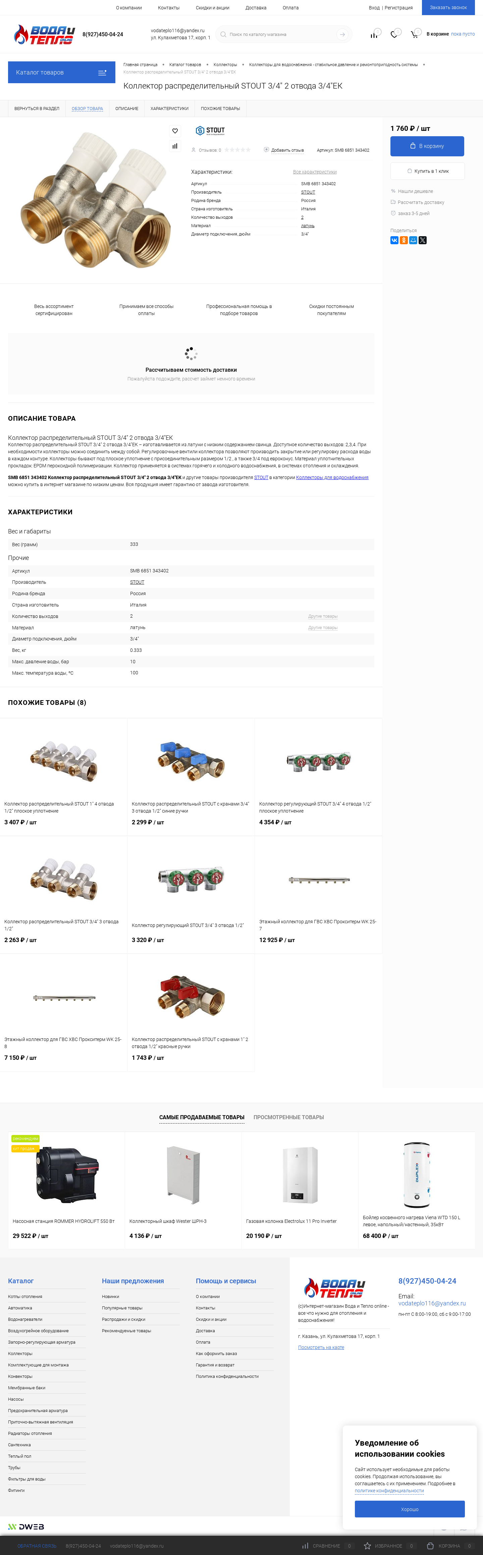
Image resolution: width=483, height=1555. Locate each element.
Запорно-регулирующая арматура (41, 1342)
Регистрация (399, 7)
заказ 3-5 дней (410, 213)
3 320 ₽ (191, 944)
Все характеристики (315, 171)
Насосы (16, 1399)
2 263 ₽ (63, 944)
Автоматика (20, 1307)
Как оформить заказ (216, 1353)
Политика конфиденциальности (227, 1376)
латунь (308, 225)
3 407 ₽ (63, 826)
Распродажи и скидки (123, 1319)
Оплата (291, 7)
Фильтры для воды (27, 1479)
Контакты (169, 7)
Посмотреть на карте (321, 1347)
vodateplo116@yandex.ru (432, 1303)
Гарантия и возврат (215, 1364)
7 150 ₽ (63, 1062)
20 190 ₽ (264, 1235)
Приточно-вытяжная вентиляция (40, 1421)
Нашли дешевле (411, 191)
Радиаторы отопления (30, 1433)
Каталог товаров (61, 72)
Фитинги (16, 1490)
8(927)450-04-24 (83, 1546)
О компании (129, 7)
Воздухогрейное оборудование (38, 1330)
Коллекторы (20, 1353)
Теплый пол (19, 1456)
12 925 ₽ (318, 944)
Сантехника (19, 1444)
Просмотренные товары (289, 1117)
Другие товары (323, 616)
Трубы (14, 1467)
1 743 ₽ (191, 1062)
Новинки (110, 1296)
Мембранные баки (26, 1387)
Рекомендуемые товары (126, 1330)
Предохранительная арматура (38, 1410)
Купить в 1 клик (428, 171)
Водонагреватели (25, 1319)
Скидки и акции (212, 7)
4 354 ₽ (318, 826)
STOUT (308, 192)
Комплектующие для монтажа (38, 1364)
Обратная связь (32, 1546)
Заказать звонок (448, 7)
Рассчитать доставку (417, 202)
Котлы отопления (25, 1296)
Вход (374, 7)
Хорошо (410, 1509)
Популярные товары (122, 1307)
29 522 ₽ (30, 1235)
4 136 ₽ (145, 1235)
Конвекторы (20, 1376)
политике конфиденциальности (389, 1490)
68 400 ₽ (380, 1235)
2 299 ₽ (191, 826)
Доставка (256, 7)
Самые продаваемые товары (202, 1117)
